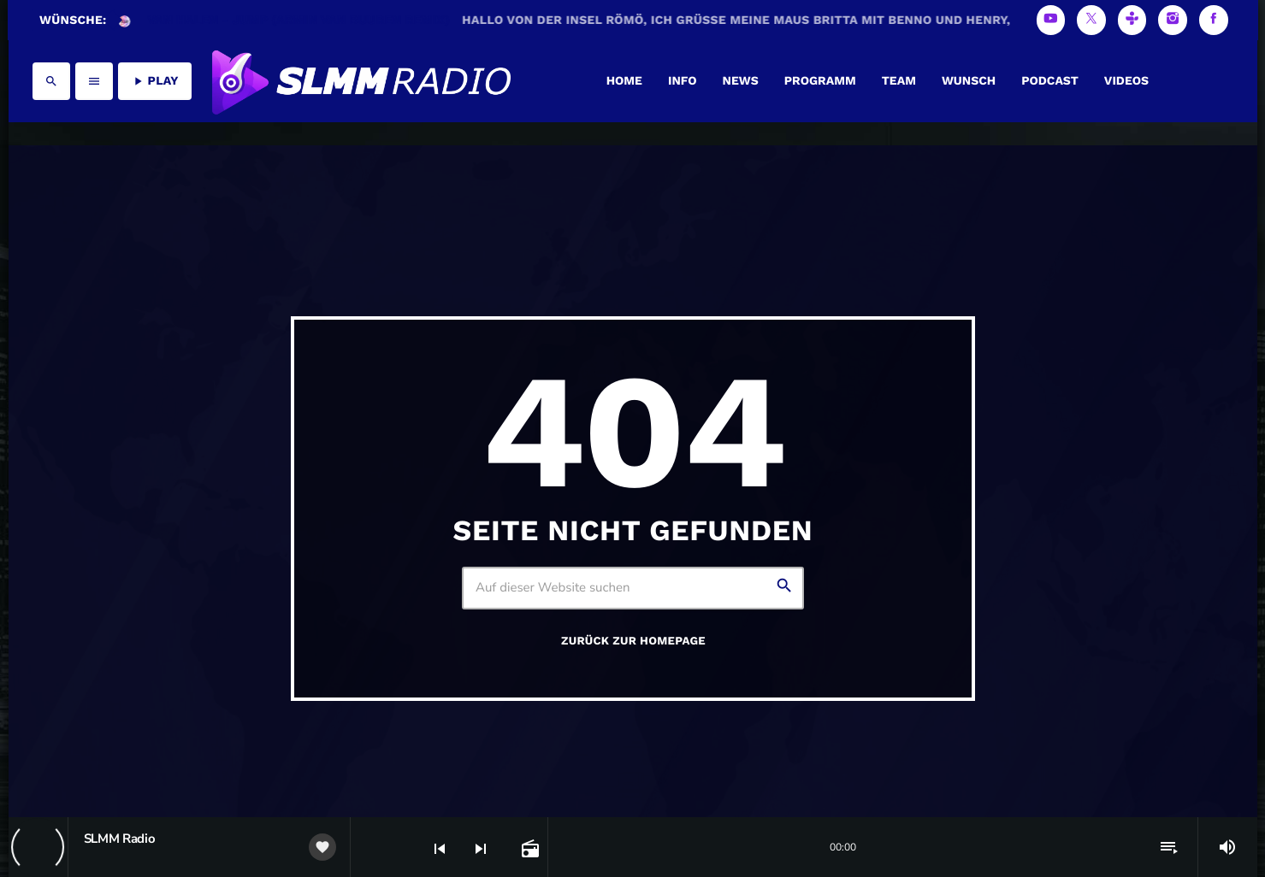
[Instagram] (1172, 20)
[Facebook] (1213, 20)
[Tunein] (1132, 20)
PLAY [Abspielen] (155, 81)
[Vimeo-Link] (360, 81)
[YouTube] (1051, 20)
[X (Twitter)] (1091, 20)
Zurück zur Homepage (633, 641)
